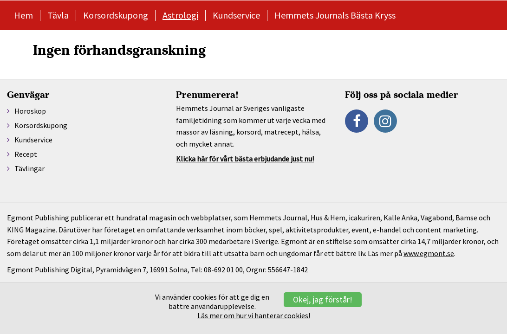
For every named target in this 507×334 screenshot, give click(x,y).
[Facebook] (356, 121)
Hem (23, 15)
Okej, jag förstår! (322, 299)
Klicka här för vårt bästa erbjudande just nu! (245, 158)
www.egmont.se (428, 253)
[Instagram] (385, 121)
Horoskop (30, 111)
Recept (25, 154)
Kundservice (236, 15)
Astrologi (180, 15)
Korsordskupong (115, 15)
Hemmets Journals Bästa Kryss (335, 15)
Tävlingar (29, 168)
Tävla (58, 15)
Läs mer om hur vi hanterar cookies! (253, 315)
